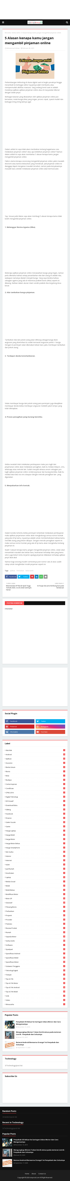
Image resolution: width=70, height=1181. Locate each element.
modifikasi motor (35, 894)
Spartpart (35, 949)
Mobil (35, 886)
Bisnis (35, 771)
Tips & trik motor (35, 983)
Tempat (35, 975)
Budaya (35, 780)
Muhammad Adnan (13, 48)
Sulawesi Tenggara (35, 966)
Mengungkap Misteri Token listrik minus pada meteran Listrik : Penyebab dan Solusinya (38, 1033)
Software (35, 945)
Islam (35, 865)
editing (35, 809)
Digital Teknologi (35, 797)
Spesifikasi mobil (35, 958)
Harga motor (35, 839)
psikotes (35, 924)
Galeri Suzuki (35, 822)
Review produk (35, 928)
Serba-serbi (16, 33)
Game (35, 826)
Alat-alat (35, 750)
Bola (35, 776)
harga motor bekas (35, 843)
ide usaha (35, 852)
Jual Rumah (35, 869)
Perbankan (20, 571)
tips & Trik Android (35, 987)
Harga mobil (35, 835)
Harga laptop (35, 831)
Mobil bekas (35, 890)
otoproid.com (35, 1178)
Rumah (35, 932)
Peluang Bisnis (35, 907)
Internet (35, 860)
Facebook (35, 814)
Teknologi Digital (35, 970)
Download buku (35, 805)
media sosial (35, 881)
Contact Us (42, 1174)
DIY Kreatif (35, 801)
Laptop (35, 877)
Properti (35, 915)
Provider (35, 920)
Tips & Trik (35, 979)
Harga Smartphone (35, 848)
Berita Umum (35, 767)
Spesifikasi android (35, 953)
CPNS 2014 (35, 793)
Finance (35, 818)
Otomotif (35, 903)
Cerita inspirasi (35, 784)
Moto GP (35, 898)
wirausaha (35, 1004)
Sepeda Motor (35, 937)
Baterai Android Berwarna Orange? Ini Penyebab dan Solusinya (37, 1043)
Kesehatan (35, 873)
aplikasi (12, 571)
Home (27, 1174)
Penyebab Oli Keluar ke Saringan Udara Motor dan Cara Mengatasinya (38, 1023)
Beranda (8, 33)
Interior (35, 856)
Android (35, 754)
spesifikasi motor (35, 962)
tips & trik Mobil (35, 992)
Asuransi (35, 763)
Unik (35, 996)
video (35, 1000)
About (34, 1174)
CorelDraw (35, 788)
